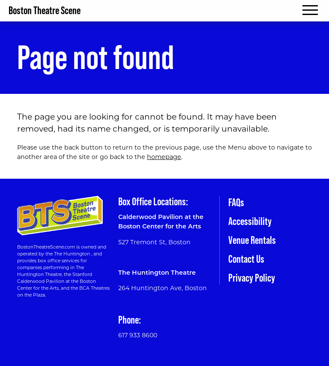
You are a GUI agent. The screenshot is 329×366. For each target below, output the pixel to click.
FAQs (236, 202)
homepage (164, 157)
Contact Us (246, 259)
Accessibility (250, 221)
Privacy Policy (251, 278)
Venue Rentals (252, 240)
